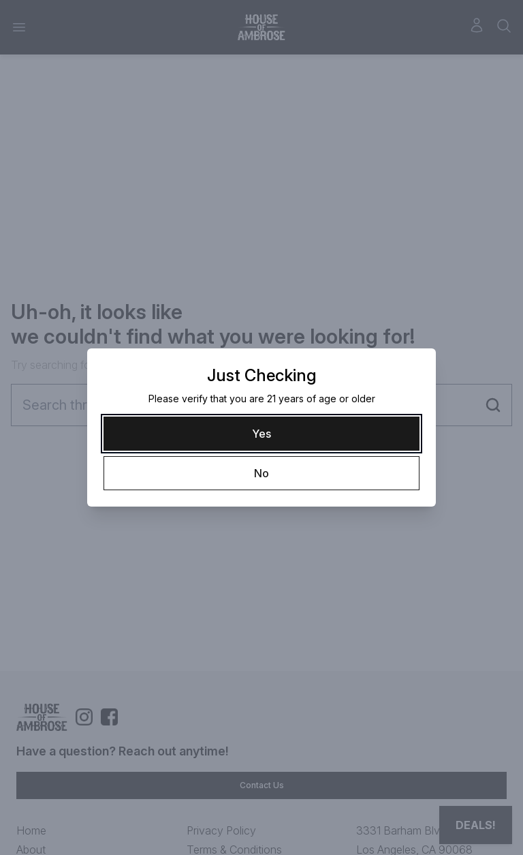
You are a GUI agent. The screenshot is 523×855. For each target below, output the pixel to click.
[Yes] (261, 434)
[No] (261, 473)
